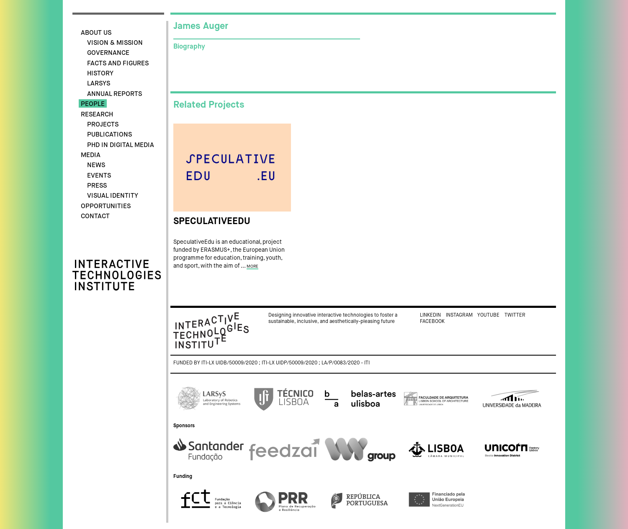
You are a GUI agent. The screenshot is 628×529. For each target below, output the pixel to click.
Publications (109, 135)
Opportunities (106, 206)
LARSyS (98, 83)
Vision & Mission (115, 43)
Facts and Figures (118, 63)
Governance (108, 53)
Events (99, 176)
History (100, 73)
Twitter (514, 315)
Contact (95, 216)
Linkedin (430, 315)
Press (97, 186)
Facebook (432, 321)
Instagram (459, 315)
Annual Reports (114, 94)
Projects (102, 124)
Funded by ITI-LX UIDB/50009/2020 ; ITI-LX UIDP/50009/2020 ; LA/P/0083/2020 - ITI (271, 363)
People (93, 104)
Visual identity (112, 196)
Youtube (488, 315)
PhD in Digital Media (120, 145)
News (96, 165)
